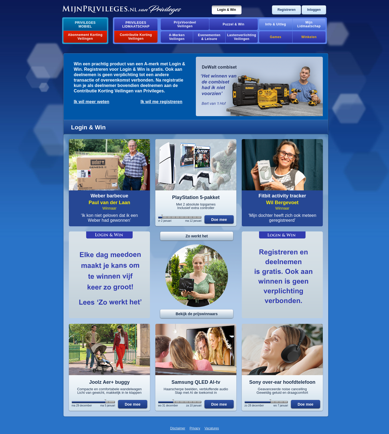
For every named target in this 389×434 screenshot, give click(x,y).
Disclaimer (177, 428)
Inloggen (314, 10)
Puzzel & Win (233, 24)
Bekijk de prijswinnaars (197, 314)
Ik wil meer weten (91, 101)
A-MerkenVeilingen (177, 37)
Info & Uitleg (275, 24)
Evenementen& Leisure (209, 37)
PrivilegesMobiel (85, 24)
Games (275, 37)
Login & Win (226, 10)
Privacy (195, 428)
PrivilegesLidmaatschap (136, 24)
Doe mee (219, 219)
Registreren (286, 10)
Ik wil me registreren (161, 101)
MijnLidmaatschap (309, 24)
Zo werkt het (197, 236)
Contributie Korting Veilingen (136, 37)
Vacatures (211, 428)
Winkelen (309, 37)
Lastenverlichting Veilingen (241, 37)
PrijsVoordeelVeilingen (185, 24)
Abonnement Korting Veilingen (85, 37)
